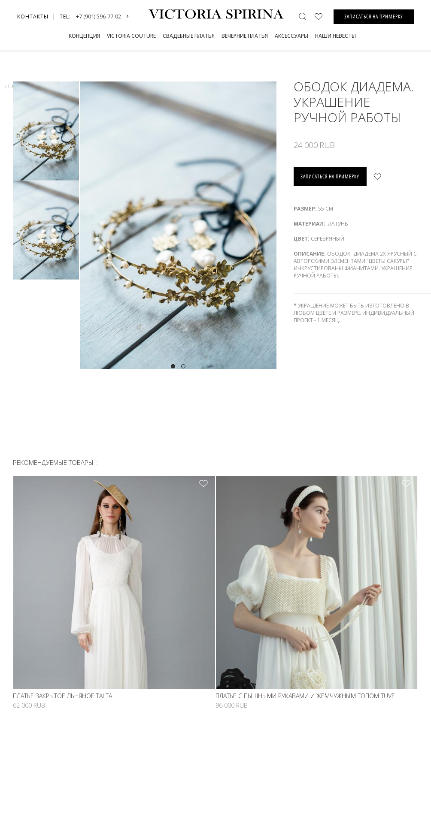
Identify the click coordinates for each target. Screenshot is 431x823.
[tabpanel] (177, 225)
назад (14, 86)
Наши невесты (335, 35)
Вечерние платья (245, 35)
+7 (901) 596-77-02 (98, 16)
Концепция (84, 35)
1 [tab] (173, 366)
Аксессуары (291, 35)
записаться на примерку (329, 176)
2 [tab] (183, 366)
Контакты (33, 16)
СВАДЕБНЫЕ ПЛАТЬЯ (189, 35)
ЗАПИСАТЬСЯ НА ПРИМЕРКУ (373, 16)
